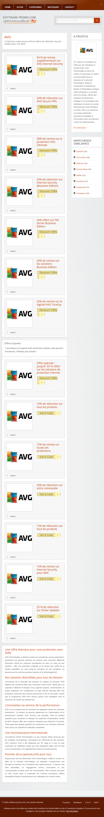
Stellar (79, 175)
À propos (66, 802)
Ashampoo (80, 193)
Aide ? (96, 802)
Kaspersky (80, 187)
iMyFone (80, 163)
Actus (20, 7)
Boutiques (53, 7)
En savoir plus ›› (80, 128)
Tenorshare (81, 157)
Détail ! (11, 89)
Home (7, 7)
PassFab (80, 181)
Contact (69, 7)
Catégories (35, 7)
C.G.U (88, 802)
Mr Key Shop (81, 169)
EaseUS (79, 151)
